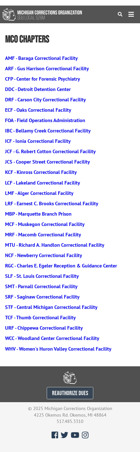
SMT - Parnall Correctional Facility (41, 286)
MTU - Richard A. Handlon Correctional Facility (54, 245)
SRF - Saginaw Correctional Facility (42, 296)
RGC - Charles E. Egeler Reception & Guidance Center (61, 265)
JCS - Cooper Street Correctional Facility (47, 162)
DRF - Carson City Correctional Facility (45, 99)
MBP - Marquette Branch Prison (38, 214)
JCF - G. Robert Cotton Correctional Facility (50, 151)
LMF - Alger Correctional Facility (39, 193)
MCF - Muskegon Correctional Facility (45, 224)
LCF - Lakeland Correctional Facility (42, 182)
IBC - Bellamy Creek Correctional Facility (48, 130)
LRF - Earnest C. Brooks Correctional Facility (51, 203)
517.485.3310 (70, 421)
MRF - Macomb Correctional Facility (43, 234)
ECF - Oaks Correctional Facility (38, 110)
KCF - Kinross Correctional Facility (41, 172)
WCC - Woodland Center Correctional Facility (52, 338)
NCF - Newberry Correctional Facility (43, 255)
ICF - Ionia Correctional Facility (38, 141)
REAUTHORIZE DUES (70, 393)
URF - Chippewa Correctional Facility (44, 328)
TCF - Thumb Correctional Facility (40, 317)
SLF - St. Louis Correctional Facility (42, 276)
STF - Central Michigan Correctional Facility (51, 307)
